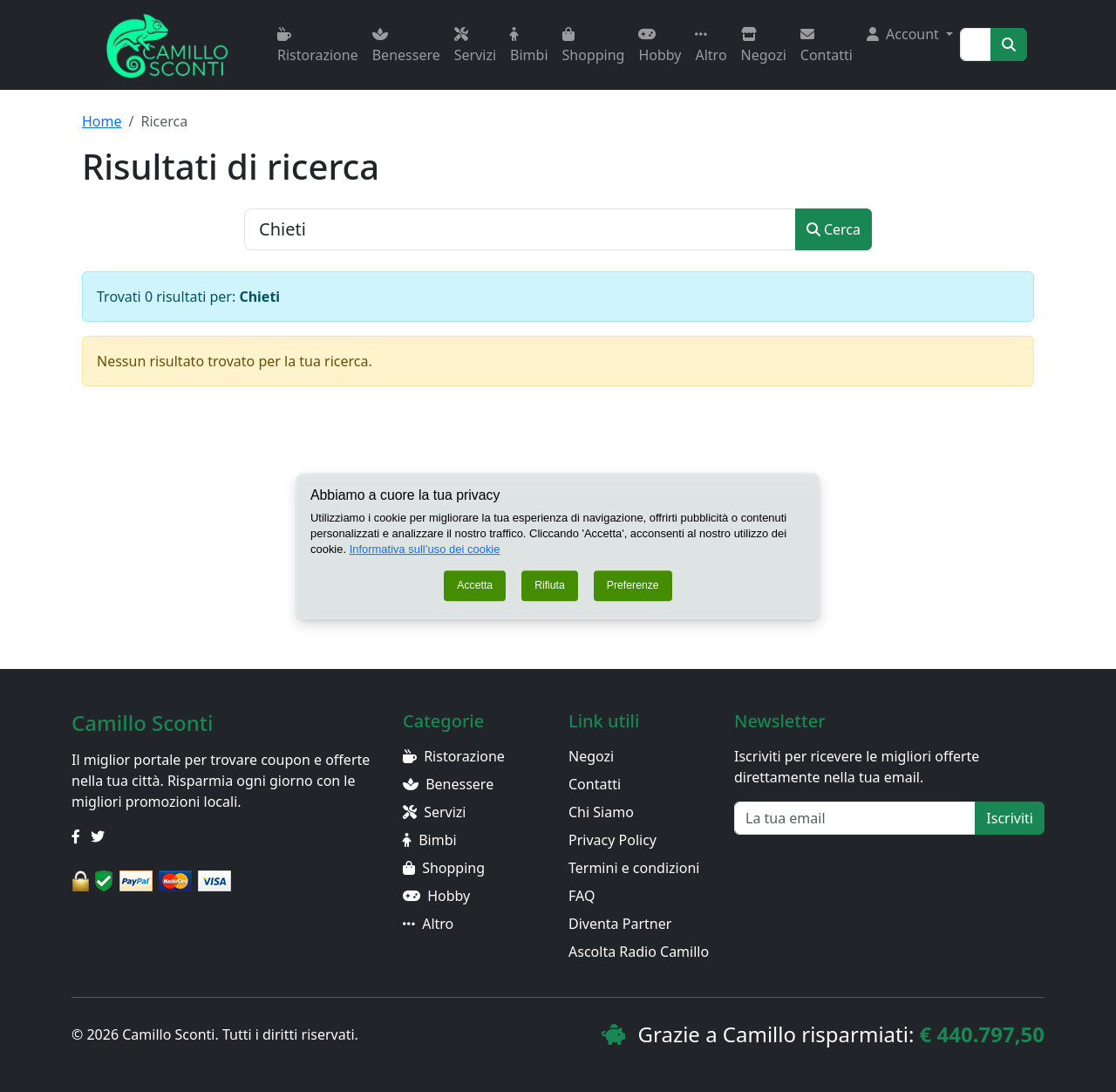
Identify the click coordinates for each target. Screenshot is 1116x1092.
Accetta (475, 586)
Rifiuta (549, 586)
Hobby (659, 46)
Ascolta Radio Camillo (638, 951)
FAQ (581, 895)
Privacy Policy (612, 840)
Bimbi (529, 46)
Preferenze (633, 586)
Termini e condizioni (633, 867)
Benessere (406, 46)
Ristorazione (317, 46)
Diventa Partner (619, 923)
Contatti (826, 46)
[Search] (975, 44)
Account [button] (904, 34)
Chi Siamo (601, 812)
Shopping (593, 46)
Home (102, 121)
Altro (710, 46)
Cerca (833, 229)
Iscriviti (1009, 818)
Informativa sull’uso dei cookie (425, 549)
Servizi (475, 46)
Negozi (763, 46)
